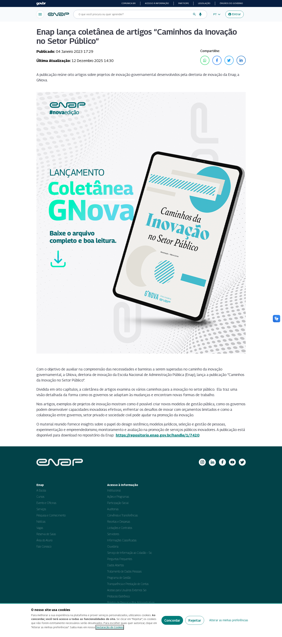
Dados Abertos (115, 565)
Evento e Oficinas (46, 503)
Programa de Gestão (119, 577)
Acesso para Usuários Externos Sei (126, 590)
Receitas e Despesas (118, 521)
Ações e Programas (118, 496)
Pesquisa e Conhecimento (51, 515)
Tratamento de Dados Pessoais (124, 571)
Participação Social (118, 503)
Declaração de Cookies (110, 627)
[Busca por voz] (200, 14)
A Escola (41, 490)
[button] (217, 14)
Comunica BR (128, 3)
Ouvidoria (112, 546)
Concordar (172, 620)
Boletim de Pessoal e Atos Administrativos (131, 602)
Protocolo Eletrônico (118, 596)
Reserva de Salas (46, 534)
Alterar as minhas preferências (228, 620)
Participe (183, 3)
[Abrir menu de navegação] (40, 14)
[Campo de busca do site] (134, 14)
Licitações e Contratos (119, 528)
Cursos (40, 496)
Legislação (204, 3)
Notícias (40, 521)
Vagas (39, 528)
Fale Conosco (43, 546)
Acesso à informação (157, 3)
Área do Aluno (44, 540)
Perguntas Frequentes (119, 559)
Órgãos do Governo (231, 3)
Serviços (41, 509)
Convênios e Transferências (122, 515)
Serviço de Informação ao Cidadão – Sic (129, 553)
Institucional (114, 490)
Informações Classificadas (122, 540)
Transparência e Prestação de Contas (128, 584)
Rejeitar (194, 620)
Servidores (113, 534)
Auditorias (113, 509)
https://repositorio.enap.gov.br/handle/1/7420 (157, 435)
